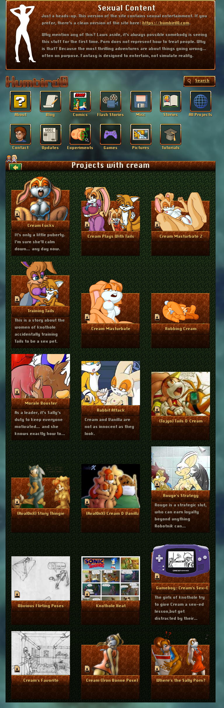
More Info (41, 225)
